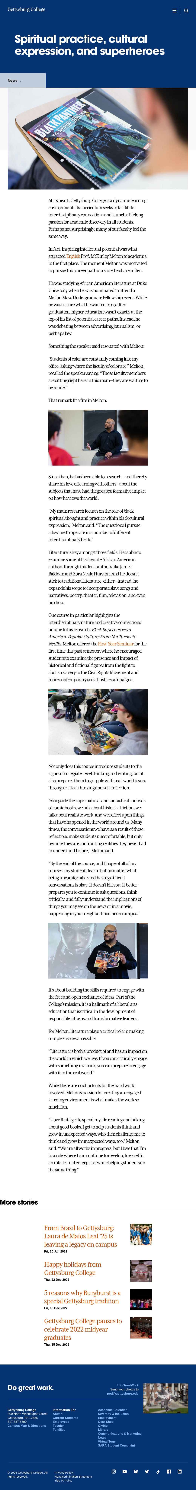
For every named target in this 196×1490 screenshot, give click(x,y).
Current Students (65, 1417)
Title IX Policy (63, 1480)
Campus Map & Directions (27, 1425)
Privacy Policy (64, 1472)
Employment (107, 1417)
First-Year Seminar (115, 644)
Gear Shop (106, 1421)
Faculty (58, 1425)
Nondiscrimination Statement (73, 1476)
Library (103, 1429)
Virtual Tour (106, 1441)
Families (59, 1429)
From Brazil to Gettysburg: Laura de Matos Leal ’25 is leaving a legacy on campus (80, 1236)
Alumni (58, 1413)
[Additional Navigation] (174, 10)
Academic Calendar (112, 1410)
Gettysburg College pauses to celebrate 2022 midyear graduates (83, 1329)
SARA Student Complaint (116, 1445)
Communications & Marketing (120, 1433)
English (73, 256)
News (12, 80)
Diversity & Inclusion (113, 1413)
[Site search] (186, 10)
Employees (61, 1421)
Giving (103, 1425)
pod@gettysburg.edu (123, 1393)
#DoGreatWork (128, 1385)
